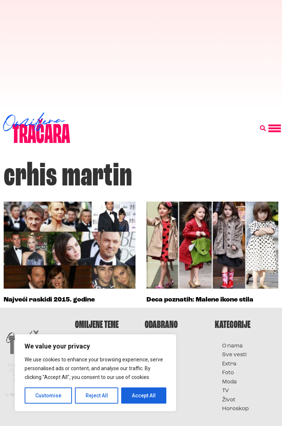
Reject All (97, 395)
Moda (229, 382)
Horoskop (235, 409)
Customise (48, 395)
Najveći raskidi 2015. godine (49, 299)
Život (228, 400)
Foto (228, 373)
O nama (232, 346)
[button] (263, 128)
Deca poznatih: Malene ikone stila (200, 299)
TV (225, 391)
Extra (229, 364)
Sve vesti (234, 355)
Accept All (144, 395)
